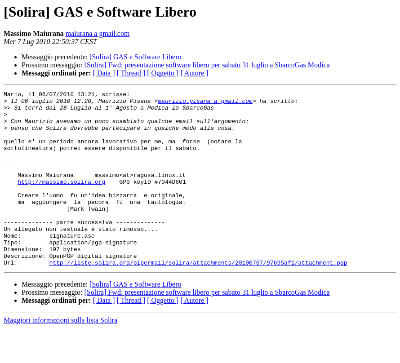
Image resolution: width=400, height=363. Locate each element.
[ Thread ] (131, 73)
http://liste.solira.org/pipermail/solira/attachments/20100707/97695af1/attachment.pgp (198, 297)
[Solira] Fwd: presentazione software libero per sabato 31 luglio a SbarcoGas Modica (207, 65)
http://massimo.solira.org (61, 200)
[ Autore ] (194, 73)
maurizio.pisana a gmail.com (205, 103)
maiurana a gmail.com (98, 33)
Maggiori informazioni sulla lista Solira (60, 355)
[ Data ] (104, 73)
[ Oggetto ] (162, 73)
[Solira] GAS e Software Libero (135, 57)
